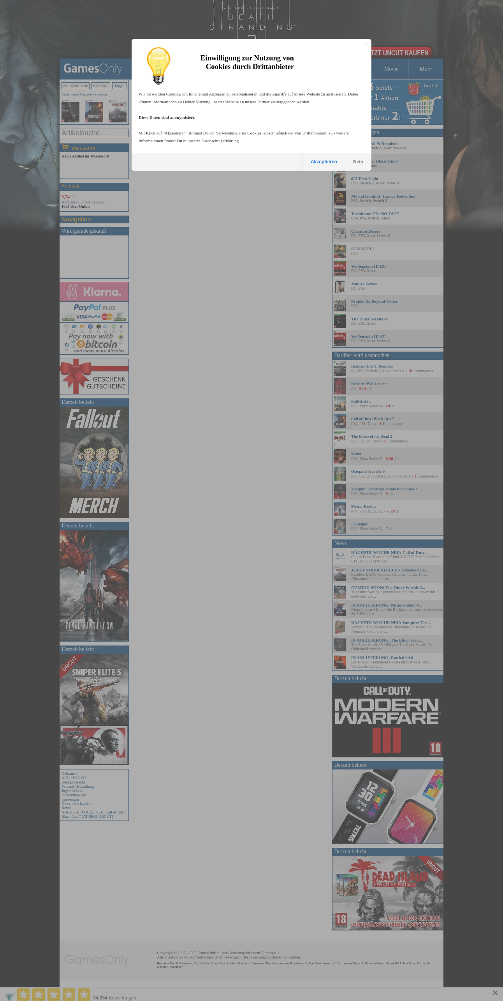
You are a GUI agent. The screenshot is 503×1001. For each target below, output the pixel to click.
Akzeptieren (324, 161)
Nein (358, 161)
